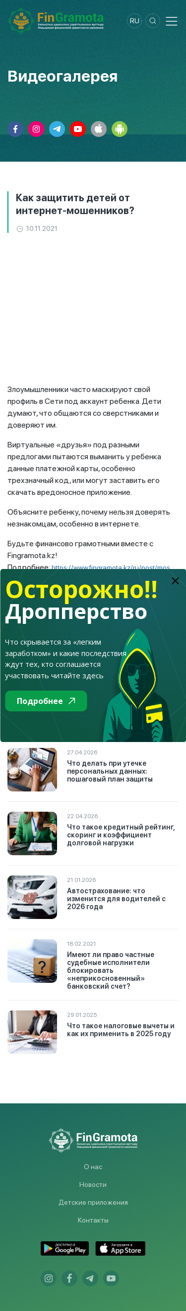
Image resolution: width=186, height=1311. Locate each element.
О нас (93, 1167)
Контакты (93, 1220)
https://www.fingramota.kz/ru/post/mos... (113, 567)
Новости (93, 1184)
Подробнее (46, 701)
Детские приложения (93, 1202)
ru (134, 21)
